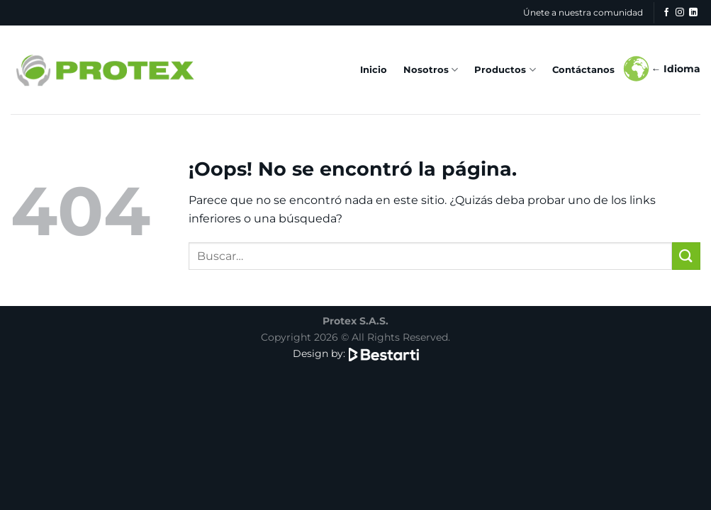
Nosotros (430, 69)
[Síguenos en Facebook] (666, 13)
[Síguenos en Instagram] (680, 13)
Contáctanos (583, 69)
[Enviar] (686, 256)
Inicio (373, 69)
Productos (504, 69)
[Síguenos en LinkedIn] (693, 13)
